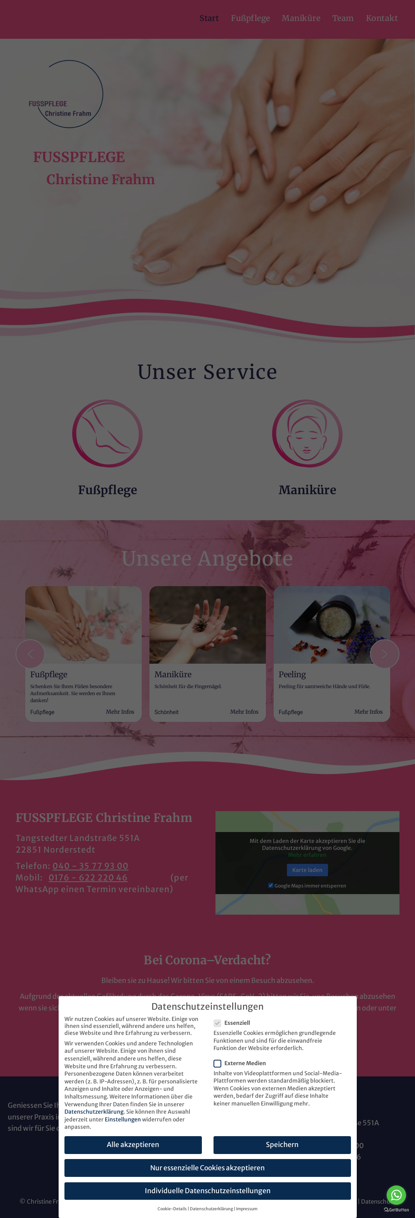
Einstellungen (123, 1119)
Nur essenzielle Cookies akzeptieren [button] (207, 1168)
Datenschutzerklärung (93, 1111)
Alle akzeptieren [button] (133, 1144)
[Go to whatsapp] (396, 1195)
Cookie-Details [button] (172, 1208)
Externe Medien (242, 1063)
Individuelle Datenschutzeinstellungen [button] (208, 1191)
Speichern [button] (282, 1144)
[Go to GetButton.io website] (396, 1210)
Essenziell (234, 1022)
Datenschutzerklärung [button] (211, 1208)
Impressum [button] (246, 1208)
